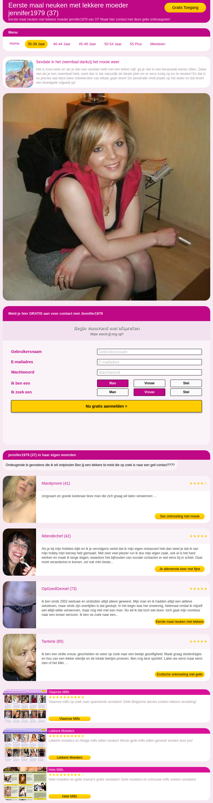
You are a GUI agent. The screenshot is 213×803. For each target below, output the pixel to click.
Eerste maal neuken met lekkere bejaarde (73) (180, 622)
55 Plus (136, 44)
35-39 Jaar (36, 44)
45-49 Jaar (87, 44)
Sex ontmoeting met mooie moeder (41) (180, 516)
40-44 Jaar (61, 44)
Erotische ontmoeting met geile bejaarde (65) (180, 674)
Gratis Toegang (185, 7)
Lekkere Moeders (70, 757)
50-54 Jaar (112, 44)
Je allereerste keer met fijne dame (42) (179, 569)
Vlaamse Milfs (69, 719)
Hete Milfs (69, 796)
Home (14, 43)
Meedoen (157, 44)
